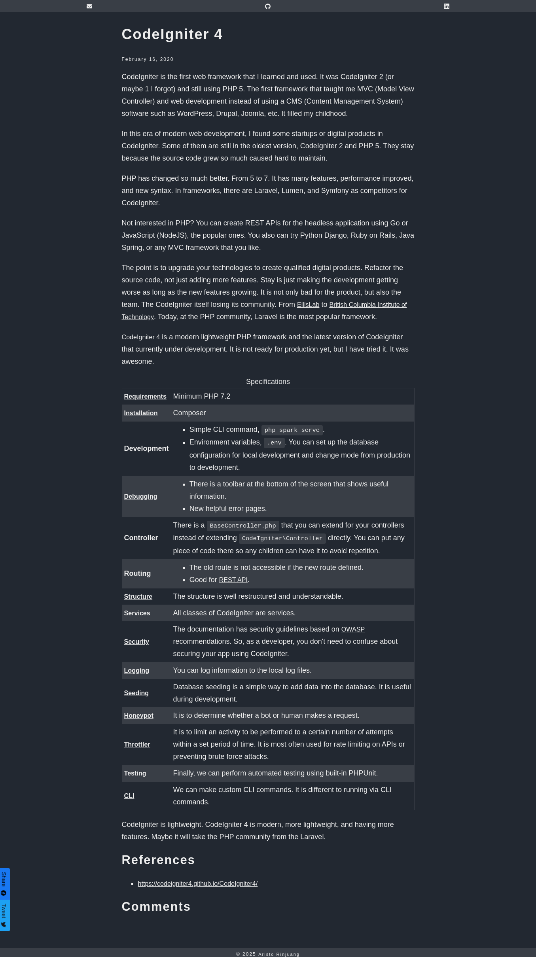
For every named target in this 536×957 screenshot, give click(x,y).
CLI (130, 792)
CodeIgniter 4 (143, 337)
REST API (238, 577)
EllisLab (309, 304)
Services (138, 610)
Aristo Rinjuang (279, 951)
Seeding (138, 690)
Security (138, 638)
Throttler (138, 741)
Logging (138, 667)
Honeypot (140, 712)
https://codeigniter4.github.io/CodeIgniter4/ (205, 880)
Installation (143, 413)
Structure (140, 593)
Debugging (142, 495)
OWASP (357, 626)
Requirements (148, 396)
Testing (136, 770)
